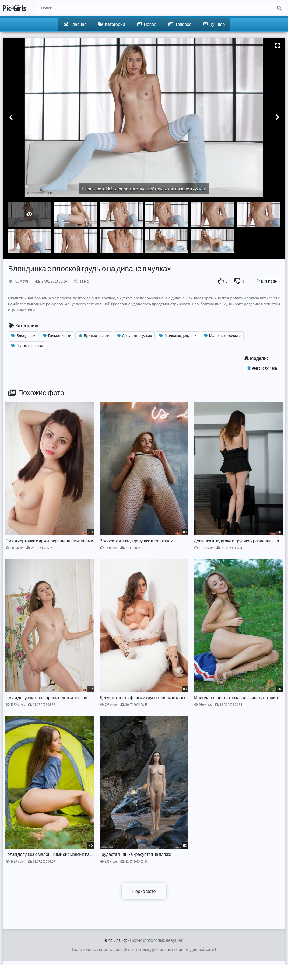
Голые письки (57, 336)
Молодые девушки (177, 336)
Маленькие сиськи (222, 336)
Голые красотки (27, 346)
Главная (75, 24)
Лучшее (214, 24)
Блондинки (23, 336)
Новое (146, 24)
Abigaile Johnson (262, 368)
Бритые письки (94, 336)
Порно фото (144, 891)
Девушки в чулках (134, 336)
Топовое (180, 24)
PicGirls (14, 8)
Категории (111, 24)
